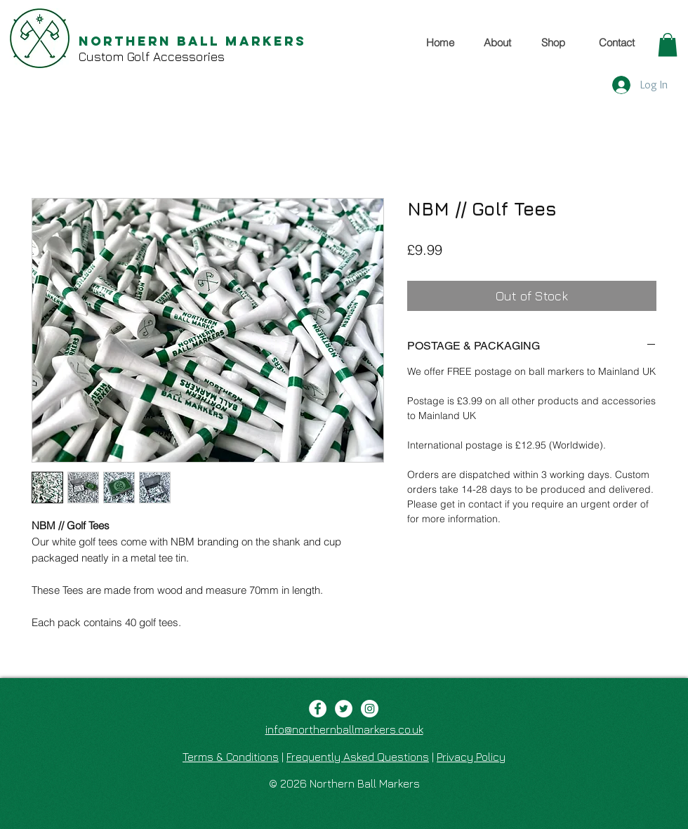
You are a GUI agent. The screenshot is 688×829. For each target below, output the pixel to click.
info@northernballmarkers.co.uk (344, 729)
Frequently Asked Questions (357, 756)
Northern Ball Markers (192, 41)
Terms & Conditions (231, 756)
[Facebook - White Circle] (317, 708)
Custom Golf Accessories (152, 56)
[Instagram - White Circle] (369, 708)
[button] (667, 44)
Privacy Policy (471, 756)
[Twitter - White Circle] (343, 708)
